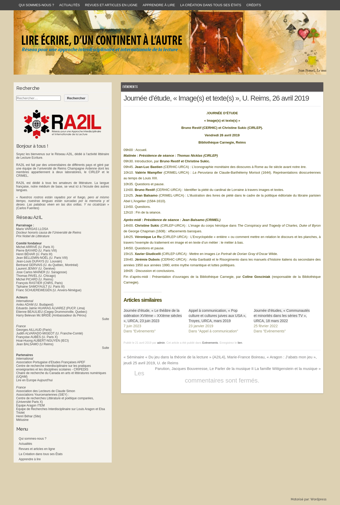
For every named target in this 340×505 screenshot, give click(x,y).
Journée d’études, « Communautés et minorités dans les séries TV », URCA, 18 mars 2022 (282, 315)
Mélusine (22, 420)
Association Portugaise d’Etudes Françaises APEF (50, 362)
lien (240, 342)
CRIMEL (22, 176)
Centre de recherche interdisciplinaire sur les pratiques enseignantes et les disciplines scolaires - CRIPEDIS (53, 367)
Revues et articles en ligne (111, 5)
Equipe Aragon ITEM (30, 405)
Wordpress (318, 499)
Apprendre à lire (159, 5)
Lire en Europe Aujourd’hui (34, 380)
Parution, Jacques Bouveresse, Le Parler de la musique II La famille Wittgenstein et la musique (238, 368)
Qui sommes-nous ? (36, 5)
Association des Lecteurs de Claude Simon (45, 391)
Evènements (130, 87)
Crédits (253, 5)
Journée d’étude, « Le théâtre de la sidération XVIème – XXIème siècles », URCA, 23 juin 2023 (153, 315)
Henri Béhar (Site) (28, 416)
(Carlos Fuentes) (27, 208)
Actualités (69, 5)
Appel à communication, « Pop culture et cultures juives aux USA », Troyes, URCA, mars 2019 (217, 315)
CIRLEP (94, 172)
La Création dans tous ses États (210, 5)
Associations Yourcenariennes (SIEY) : (42, 394)
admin (161, 342)
